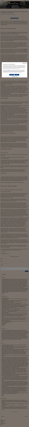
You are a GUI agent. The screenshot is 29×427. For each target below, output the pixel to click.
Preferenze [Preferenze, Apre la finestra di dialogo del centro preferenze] (11, 74)
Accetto (17, 74)
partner (4, 70)
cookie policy (19, 67)
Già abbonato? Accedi (14, 76)
